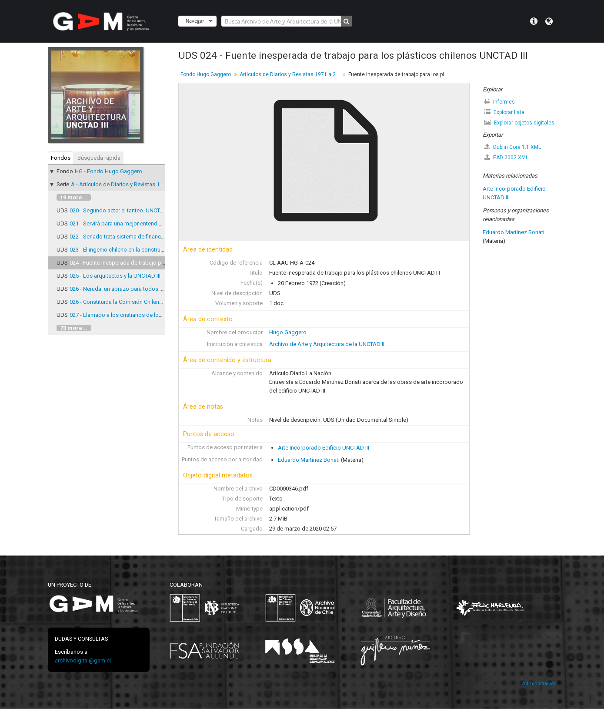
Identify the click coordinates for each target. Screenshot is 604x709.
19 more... (73, 197)
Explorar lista (504, 112)
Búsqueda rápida (98, 158)
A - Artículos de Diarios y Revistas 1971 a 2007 (129, 184)
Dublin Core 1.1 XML (512, 147)
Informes (499, 101)
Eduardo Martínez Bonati (309, 460)
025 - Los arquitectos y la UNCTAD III (115, 275)
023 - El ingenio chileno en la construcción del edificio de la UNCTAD (155, 249)
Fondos (60, 158)
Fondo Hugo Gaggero (205, 74)
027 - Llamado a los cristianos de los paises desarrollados (143, 315)
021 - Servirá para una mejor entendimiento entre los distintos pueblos (157, 223)
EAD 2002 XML (506, 157)
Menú (533, 21)
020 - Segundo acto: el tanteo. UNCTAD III (121, 210)
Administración (539, 683)
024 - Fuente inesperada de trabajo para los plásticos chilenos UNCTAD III (162, 262)
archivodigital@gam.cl (83, 660)
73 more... (73, 328)
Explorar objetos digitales (519, 122)
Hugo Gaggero (288, 332)
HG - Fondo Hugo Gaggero (108, 171)
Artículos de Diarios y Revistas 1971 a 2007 (291, 74)
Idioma (549, 21)
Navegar (195, 20)
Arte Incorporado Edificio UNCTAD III (323, 447)
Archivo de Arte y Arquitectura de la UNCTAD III (327, 344)
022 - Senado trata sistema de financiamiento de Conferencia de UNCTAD (161, 236)
